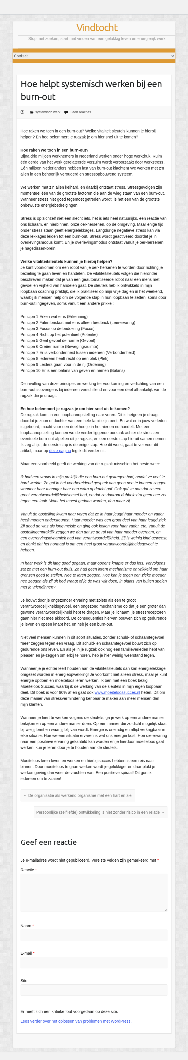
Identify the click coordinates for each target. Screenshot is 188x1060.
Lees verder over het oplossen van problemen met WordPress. (76, 1021)
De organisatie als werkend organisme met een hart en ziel (78, 795)
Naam (27, 926)
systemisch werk (48, 112)
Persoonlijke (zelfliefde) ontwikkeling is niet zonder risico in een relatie (100, 812)
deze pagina (60, 450)
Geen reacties (80, 112)
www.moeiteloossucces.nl (117, 692)
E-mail (28, 953)
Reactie (29, 870)
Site (24, 980)
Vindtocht (96, 27)
